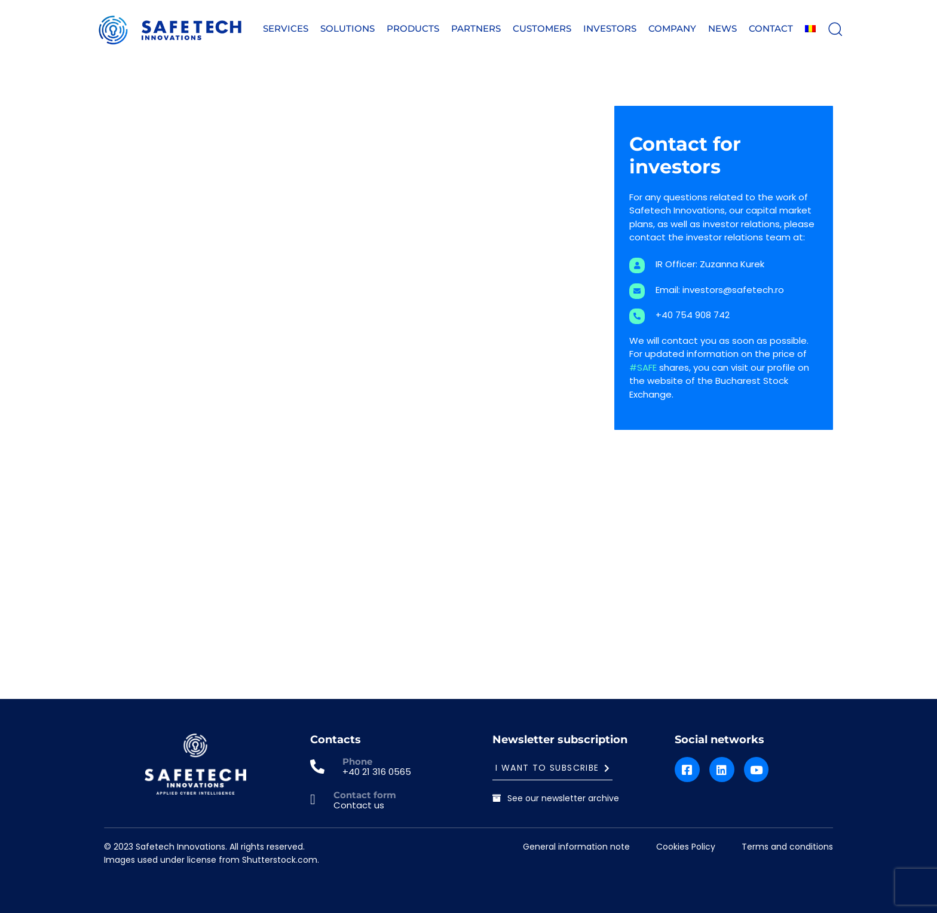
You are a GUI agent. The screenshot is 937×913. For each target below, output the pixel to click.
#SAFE (643, 367)
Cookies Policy (685, 847)
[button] (835, 29)
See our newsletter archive (555, 798)
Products (413, 28)
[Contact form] (353, 800)
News (722, 28)
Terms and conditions (787, 847)
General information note (576, 847)
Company (672, 28)
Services (285, 28)
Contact (771, 28)
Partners (476, 28)
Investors (609, 28)
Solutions (347, 28)
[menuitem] (810, 29)
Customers (542, 28)
